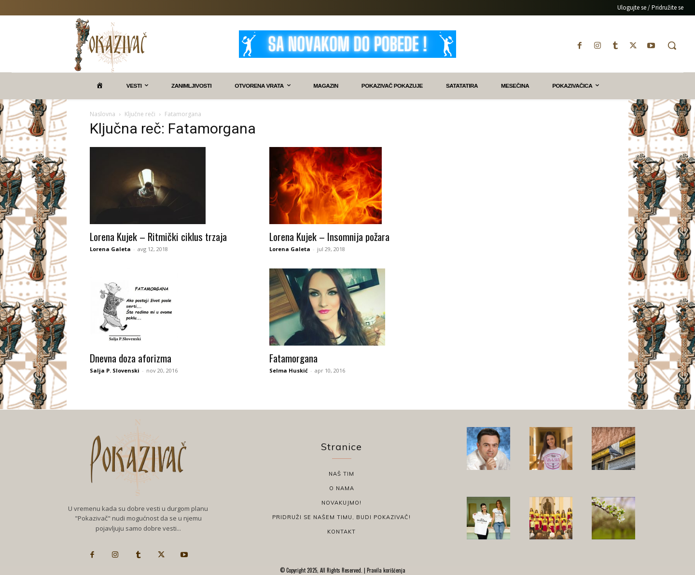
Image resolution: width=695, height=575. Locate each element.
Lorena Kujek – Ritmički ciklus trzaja (158, 236)
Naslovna (102, 114)
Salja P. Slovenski (114, 370)
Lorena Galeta (110, 249)
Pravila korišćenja (385, 570)
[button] (671, 45)
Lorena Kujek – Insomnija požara (329, 236)
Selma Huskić (288, 370)
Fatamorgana (293, 357)
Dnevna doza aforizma (130, 357)
